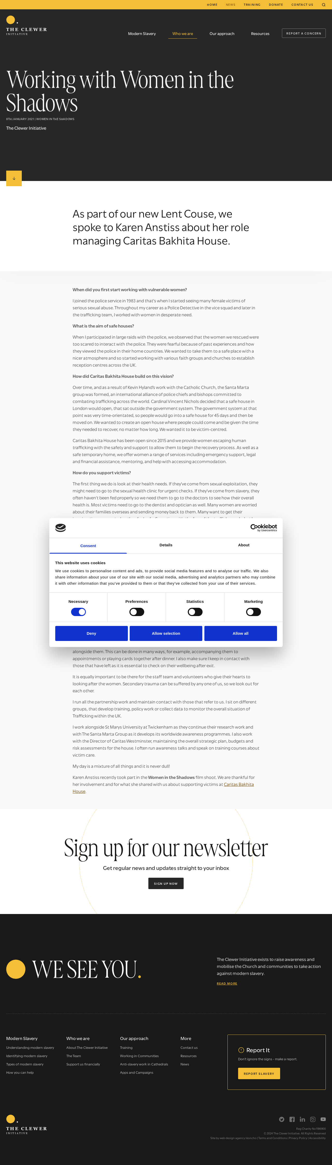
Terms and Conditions (272, 1138)
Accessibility (317, 1138)
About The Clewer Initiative (87, 1047)
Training (252, 4)
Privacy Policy (298, 1138)
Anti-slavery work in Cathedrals (144, 1063)
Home (212, 4)
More (186, 1038)
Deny (91, 633)
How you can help (20, 1072)
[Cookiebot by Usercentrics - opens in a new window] (254, 528)
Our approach (222, 33)
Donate (276, 4)
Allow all (240, 633)
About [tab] (244, 545)
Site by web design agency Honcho (233, 1138)
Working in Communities (139, 1055)
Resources (260, 33)
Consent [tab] (88, 545)
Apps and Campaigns (136, 1072)
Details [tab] (166, 545)
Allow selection (166, 633)
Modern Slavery (142, 33)
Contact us (302, 4)
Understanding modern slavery (30, 1047)
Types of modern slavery (24, 1063)
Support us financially (83, 1063)
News (231, 4)
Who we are (182, 33)
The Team (73, 1055)
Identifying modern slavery (26, 1055)
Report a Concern (303, 33)
